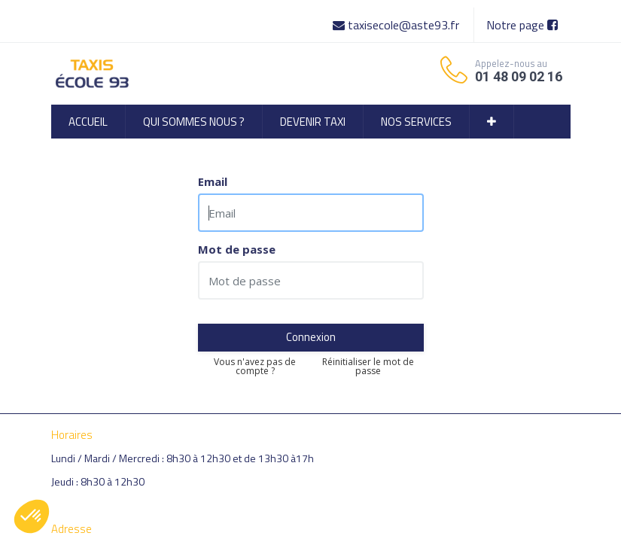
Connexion (311, 337)
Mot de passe (236, 249)
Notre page (522, 25)
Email (212, 181)
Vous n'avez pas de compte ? (255, 367)
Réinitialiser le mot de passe (368, 367)
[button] (491, 122)
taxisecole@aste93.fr (397, 25)
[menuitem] (88, 122)
